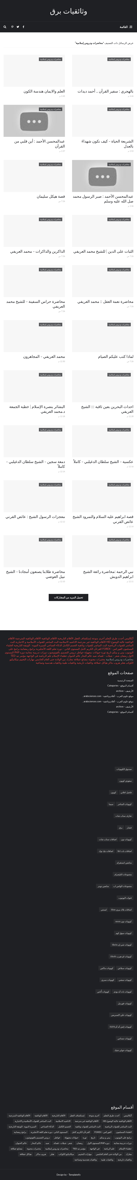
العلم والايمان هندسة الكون (44, 90)
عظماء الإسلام (59, 655)
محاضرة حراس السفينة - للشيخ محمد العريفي (35, 304)
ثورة (103, 652)
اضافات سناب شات (107, 839)
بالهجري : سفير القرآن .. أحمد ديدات (105, 90)
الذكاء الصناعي (54, 645)
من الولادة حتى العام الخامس (50, 659)
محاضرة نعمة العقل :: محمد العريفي (105, 301)
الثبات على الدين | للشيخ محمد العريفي (103, 251)
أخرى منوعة (98, 638)
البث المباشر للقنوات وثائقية (92, 645)
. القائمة (125, 26)
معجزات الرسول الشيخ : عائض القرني (35, 516)
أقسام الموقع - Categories (120, 685)
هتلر (122, 662)
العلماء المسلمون (124, 1132)
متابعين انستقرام (124, 862)
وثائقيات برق (68, 10)
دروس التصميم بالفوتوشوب (61, 652)
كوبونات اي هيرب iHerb (121, 956)
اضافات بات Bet (125, 851)
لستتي (104, 909)
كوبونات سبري (107, 979)
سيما (111, 804)
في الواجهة (32, 655)
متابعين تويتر (103, 886)
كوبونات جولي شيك (123, 1050)
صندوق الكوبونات (124, 769)
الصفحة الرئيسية (125, 680)
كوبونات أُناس (103, 991)
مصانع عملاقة (80, 659)
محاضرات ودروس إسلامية (56, 1148)
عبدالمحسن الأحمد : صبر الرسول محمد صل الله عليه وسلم (103, 198)
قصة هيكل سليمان (51, 196)
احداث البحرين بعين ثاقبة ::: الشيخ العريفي (107, 409)
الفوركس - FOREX (112, 648)
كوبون (113, 792)
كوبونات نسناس (125, 1038)
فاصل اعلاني (126, 792)
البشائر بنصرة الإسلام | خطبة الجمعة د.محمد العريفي (37, 409)
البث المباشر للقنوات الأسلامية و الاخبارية (37, 641)
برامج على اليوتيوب (123, 1137)
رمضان (124, 655)
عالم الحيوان (73, 655)
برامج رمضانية (27, 648)
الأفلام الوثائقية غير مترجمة (91, 641)
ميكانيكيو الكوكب (66, 1154)
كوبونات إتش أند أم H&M (121, 1026)
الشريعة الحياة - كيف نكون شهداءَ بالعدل (107, 143)
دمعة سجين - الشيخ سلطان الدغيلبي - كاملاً (35, 464)
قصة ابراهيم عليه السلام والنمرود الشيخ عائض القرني (103, 519)
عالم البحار (86, 655)
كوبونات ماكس (106, 968)
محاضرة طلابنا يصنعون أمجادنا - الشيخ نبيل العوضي (35, 574)
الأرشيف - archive (124, 690)
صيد (94, 655)
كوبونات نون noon (123, 921)
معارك (69, 659)
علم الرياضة (44, 655)
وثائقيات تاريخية (84, 662)
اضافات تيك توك (106, 851)
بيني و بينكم (117, 652)
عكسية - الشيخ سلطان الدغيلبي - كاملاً (103, 461)
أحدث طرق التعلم (114, 638)
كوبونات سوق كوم (124, 933)
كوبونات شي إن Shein (122, 944)
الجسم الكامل (69, 645)
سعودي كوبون (125, 780)
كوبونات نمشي (125, 979)
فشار (129, 827)
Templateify (75, 1174)
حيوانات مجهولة (92, 652)
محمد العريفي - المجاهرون (44, 356)
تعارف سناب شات (123, 815)
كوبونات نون (126, 839)
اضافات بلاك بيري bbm (121, 909)
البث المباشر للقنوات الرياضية (118, 1126)
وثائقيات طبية (69, 662)
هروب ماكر (113, 662)
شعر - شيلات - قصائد (108, 655)
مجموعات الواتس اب (122, 886)
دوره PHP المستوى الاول (98, 1143)
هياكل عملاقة (100, 662)
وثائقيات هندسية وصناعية (49, 662)
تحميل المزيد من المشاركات (68, 597)
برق (120, 827)
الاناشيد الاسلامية (68, 641)
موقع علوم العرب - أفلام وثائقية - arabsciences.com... (107, 696)
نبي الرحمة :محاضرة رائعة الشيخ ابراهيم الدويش (108, 574)
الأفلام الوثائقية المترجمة (28, 638)
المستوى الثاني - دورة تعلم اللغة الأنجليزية (57, 648)
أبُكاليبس (128, 638)
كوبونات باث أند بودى (123, 991)
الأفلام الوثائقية (49, 638)
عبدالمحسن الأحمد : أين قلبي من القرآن (39, 143)
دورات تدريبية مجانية (36, 652)
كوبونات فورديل (125, 1003)
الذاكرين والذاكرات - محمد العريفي (37, 251)
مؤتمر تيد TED (18, 655)
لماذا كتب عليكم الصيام (115, 356)
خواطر (80, 652)
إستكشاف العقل (82, 638)
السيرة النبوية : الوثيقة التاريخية (29, 645)
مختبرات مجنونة (96, 659)
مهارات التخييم (26, 659)
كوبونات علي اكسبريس (121, 1014)
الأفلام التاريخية (65, 638)
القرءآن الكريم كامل (91, 648)
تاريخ (108, 652)
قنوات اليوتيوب (125, 897)
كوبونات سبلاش (125, 968)
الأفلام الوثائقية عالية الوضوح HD (117, 1121)
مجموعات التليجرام (123, 874)
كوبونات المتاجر (125, 804)
